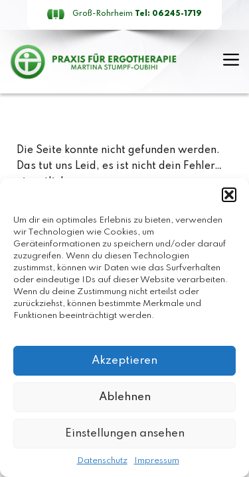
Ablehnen (125, 397)
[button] (229, 194)
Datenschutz (102, 460)
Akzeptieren (124, 360)
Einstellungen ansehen (125, 433)
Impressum (156, 460)
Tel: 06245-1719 (168, 14)
